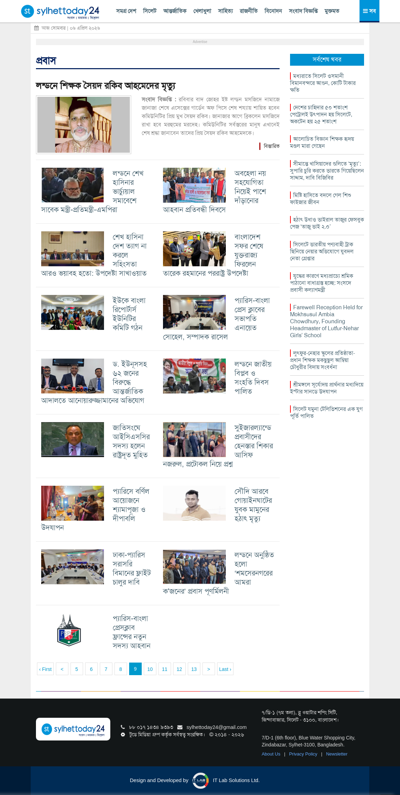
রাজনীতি (249, 11)
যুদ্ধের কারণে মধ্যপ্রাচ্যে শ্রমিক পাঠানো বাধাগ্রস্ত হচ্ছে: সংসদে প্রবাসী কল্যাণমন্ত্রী (321, 283)
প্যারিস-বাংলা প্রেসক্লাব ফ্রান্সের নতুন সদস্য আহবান (131, 632)
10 (150, 669)
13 (194, 669)
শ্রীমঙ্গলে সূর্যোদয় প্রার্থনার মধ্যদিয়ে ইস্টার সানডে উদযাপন (326, 388)
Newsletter (336, 754)
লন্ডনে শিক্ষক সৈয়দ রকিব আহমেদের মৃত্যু (105, 86)
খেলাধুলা (202, 11)
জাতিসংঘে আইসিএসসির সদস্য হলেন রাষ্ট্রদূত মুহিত (131, 441)
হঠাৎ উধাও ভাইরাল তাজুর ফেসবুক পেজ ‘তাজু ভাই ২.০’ (327, 223)
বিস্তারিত (272, 146)
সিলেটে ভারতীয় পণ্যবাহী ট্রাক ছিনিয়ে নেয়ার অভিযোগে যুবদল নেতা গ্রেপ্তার (322, 251)
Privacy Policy (304, 754)
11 (165, 669)
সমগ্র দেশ (126, 11)
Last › (225, 669)
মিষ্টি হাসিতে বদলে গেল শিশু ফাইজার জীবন (320, 198)
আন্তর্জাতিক (174, 11)
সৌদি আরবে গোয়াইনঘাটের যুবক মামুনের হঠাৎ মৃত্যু (253, 504)
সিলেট (149, 11)
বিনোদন (273, 11)
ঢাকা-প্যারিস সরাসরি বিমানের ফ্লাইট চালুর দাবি (132, 568)
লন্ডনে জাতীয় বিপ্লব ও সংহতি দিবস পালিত (253, 377)
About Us (272, 754)
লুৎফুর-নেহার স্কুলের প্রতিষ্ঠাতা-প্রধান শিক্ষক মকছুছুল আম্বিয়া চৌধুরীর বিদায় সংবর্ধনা (322, 360)
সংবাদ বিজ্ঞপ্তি (303, 11)
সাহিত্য (225, 11)
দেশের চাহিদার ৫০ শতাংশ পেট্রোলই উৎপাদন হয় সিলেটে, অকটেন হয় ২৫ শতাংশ (321, 114)
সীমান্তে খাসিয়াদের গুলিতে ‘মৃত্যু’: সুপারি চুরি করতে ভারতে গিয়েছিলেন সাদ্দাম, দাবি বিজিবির (327, 170)
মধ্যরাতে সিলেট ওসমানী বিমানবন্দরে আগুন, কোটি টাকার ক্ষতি (323, 83)
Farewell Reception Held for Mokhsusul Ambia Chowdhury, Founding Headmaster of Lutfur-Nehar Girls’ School (326, 321)
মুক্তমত (332, 11)
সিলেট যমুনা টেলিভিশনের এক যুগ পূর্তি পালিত (326, 412)
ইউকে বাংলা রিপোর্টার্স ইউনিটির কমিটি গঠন (129, 314)
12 (179, 669)
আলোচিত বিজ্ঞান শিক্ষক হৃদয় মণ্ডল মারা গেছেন (322, 142)
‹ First (45, 669)
